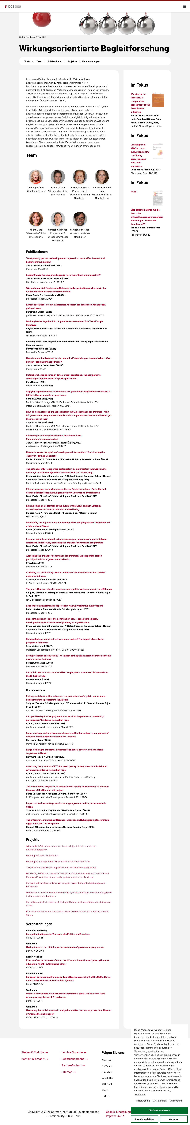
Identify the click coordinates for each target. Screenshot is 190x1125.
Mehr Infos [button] (140, 1094)
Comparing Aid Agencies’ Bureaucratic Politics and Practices (58, 934)
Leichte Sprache (73, 1052)
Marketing (176, 1100)
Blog (105, 1089)
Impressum (115, 1116)
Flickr (106, 1095)
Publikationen (55, 61)
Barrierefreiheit (73, 1065)
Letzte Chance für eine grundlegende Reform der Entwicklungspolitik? (63, 274)
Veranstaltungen (91, 61)
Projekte (72, 61)
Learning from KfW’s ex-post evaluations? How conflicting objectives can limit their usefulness (140, 155)
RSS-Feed (107, 1083)
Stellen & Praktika (34, 1052)
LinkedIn (107, 1072)
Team (39, 61)
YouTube (107, 1066)
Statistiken (160, 1100)
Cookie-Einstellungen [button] (121, 1111)
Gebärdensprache (74, 1058)
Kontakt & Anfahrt (34, 1058)
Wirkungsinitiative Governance (42, 855)
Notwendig (143, 1100)
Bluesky (107, 1060)
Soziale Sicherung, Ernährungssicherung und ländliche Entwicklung (61, 867)
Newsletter (107, 1078)
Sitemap (68, 1072)
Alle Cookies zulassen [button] (159, 1110)
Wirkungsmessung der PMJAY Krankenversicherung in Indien (58, 861)
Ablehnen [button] (173, 1119)
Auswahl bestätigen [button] (144, 1119)
